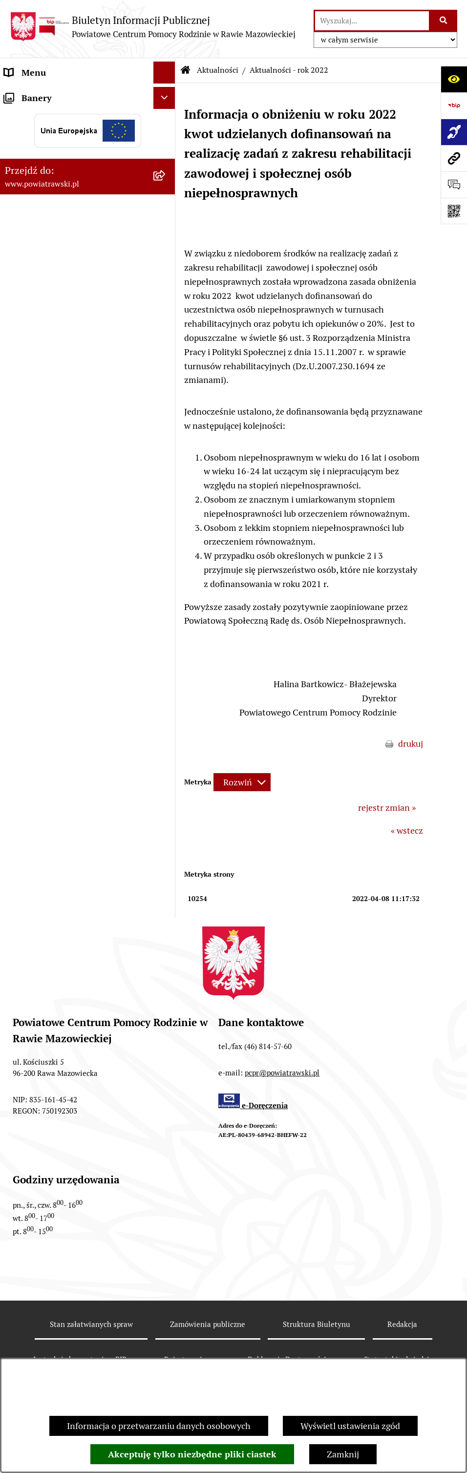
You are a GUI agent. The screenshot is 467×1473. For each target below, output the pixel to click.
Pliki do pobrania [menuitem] (37, 349)
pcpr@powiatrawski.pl (282, 1072)
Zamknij (343, 1454)
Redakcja (402, 1324)
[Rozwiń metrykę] (242, 782)
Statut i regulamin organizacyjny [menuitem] (67, 116)
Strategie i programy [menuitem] (44, 160)
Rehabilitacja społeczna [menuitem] (50, 305)
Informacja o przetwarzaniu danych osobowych (159, 1425)
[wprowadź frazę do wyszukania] (372, 21)
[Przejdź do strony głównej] (153, 26)
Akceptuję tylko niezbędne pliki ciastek (192, 1454)
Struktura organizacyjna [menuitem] (51, 138)
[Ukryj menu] (164, 73)
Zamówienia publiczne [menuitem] (48, 204)
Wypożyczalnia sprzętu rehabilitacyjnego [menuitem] (49, 277)
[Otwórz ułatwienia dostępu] (454, 79)
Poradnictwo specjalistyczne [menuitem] (59, 327)
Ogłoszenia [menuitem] (26, 182)
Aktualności (217, 70)
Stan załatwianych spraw (91, 1324)
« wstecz (407, 830)
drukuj (410, 743)
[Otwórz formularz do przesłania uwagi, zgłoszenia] (454, 184)
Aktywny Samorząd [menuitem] (42, 226)
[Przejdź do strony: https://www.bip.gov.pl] (454, 105)
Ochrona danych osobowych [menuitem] (59, 371)
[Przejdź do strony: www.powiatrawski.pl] (454, 158)
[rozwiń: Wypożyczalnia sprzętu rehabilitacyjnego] (166, 270)
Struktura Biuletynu (316, 1324)
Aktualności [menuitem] (27, 248)
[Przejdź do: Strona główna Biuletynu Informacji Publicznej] (185, 70)
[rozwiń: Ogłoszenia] (166, 182)
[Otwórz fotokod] (454, 211)
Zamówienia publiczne (207, 1324)
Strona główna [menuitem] (32, 94)
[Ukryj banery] (164, 397)
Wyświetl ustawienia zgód (350, 1425)
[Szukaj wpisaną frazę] (443, 21)
